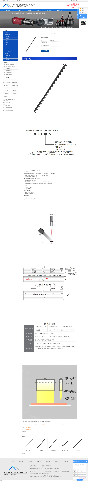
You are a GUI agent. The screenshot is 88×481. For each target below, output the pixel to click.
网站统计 (1, 480)
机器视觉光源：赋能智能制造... (9, 64)
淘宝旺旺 (82, 12)
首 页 (75, 30)
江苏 (54, 476)
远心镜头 (14, 93)
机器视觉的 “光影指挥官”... (9, 74)
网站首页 (8, 10)
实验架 (6, 44)
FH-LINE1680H (28, 427)
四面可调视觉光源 (14, 79)
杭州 (58, 476)
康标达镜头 (7, 90)
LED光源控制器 (7, 34)
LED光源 (6, 32)
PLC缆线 (6, 53)
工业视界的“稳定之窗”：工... (9, 68)
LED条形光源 (34, 473)
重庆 (50, 476)
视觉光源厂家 (40, 473)
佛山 (52, 476)
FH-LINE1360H (65, 450)
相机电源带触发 (7, 55)
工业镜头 (6, 42)
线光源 (83, 30)
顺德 (41, 476)
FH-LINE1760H (53, 450)
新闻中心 (39, 10)
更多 (5, 46)
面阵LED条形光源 (14, 85)
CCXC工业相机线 (6, 82)
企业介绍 (69, 10)
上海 (43, 476)
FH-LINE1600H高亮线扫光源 (41, 424)
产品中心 (18, 10)
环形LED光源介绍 (6, 79)
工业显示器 (7, 49)
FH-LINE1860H (77, 450)
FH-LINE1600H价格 (53, 424)
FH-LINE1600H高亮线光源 (31, 424)
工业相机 (6, 40)
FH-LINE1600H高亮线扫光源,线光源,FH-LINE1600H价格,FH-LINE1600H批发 (36, 421)
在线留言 (84, 15)
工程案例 (28, 10)
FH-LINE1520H (28, 429)
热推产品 (32, 476)
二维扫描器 (7, 59)
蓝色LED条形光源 (14, 87)
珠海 (56, 476)
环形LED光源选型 (6, 87)
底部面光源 (7, 93)
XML (84, 0)
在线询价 (45, 51)
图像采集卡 (7, 38)
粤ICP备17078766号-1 (34, 475)
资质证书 (59, 10)
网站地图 (78, 0)
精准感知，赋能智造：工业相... (9, 66)
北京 (47, 476)
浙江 (45, 476)
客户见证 (49, 10)
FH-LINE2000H (28, 450)
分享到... (84, 17)
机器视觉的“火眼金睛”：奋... (9, 72)
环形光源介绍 (14, 82)
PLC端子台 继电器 (8, 51)
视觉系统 (6, 57)
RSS (81, 0)
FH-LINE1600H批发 (60, 424)
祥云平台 (46, 475)
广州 (60, 476)
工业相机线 (7, 36)
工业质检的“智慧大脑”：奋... (9, 70)
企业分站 (73, 0)
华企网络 (55, 475)
